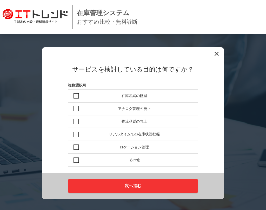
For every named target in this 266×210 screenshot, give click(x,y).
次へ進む (133, 185)
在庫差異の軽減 (134, 96)
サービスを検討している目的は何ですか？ (133, 69)
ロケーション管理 (134, 147)
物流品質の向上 (134, 121)
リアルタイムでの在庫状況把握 (134, 134)
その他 (134, 160)
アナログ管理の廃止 (134, 109)
